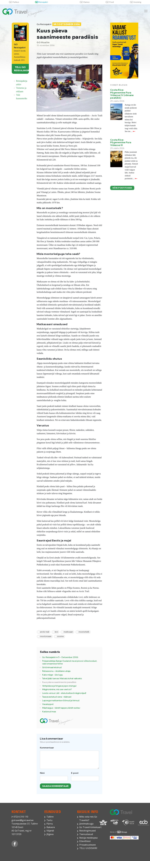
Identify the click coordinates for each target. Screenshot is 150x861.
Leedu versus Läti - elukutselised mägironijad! (64, 693)
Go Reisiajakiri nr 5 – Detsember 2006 (60, 657)
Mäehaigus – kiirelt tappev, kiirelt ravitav (61, 708)
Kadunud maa (49, 711)
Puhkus (16, 2)
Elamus (87, 2)
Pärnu (49, 823)
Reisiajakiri (43, 2)
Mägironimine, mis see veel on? (57, 689)
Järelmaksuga (86, 823)
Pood (111, 2)
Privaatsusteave (87, 844)
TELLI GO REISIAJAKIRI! (21, 69)
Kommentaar (47, 747)
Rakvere (50, 827)
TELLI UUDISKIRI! (88, 848)
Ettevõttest (85, 841)
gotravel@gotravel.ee (22, 820)
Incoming (137, 2)
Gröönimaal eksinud (52, 667)
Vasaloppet (48, 704)
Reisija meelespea (88, 837)
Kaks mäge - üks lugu (52, 674)
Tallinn (50, 816)
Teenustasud (86, 834)
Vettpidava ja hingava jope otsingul (59, 686)
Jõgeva (49, 834)
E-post (74, 773)
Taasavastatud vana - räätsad (56, 696)
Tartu (49, 820)
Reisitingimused (87, 830)
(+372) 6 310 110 (19, 816)
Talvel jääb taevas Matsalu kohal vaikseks (62, 678)
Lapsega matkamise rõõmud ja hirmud (60, 700)
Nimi (42, 773)
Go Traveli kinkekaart (90, 827)
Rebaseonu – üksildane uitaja (56, 671)
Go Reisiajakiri (59, 24)
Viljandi (50, 830)
